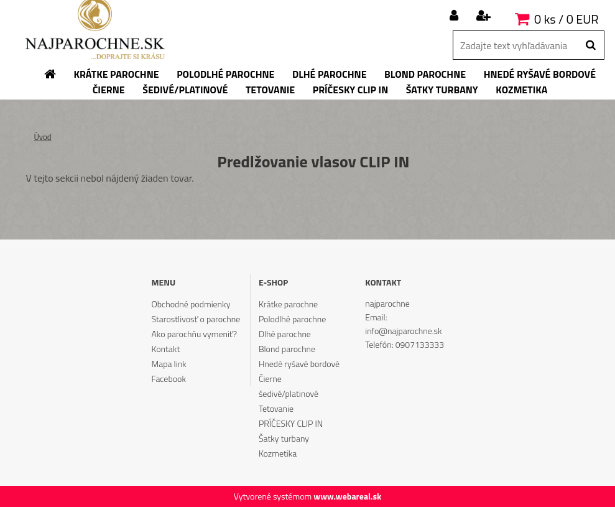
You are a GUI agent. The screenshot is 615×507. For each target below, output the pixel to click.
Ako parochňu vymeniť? (195, 333)
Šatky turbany (284, 438)
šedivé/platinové (288, 393)
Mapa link (169, 363)
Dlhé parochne (285, 333)
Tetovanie (276, 408)
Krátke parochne (288, 303)
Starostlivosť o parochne (196, 318)
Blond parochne (287, 348)
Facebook (169, 378)
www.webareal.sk (347, 496)
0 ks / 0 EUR (566, 19)
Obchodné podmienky (191, 303)
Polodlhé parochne (292, 318)
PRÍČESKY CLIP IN (291, 423)
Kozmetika (278, 453)
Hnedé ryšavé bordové (299, 363)
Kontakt (166, 348)
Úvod (43, 137)
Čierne (270, 378)
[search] (590, 45)
